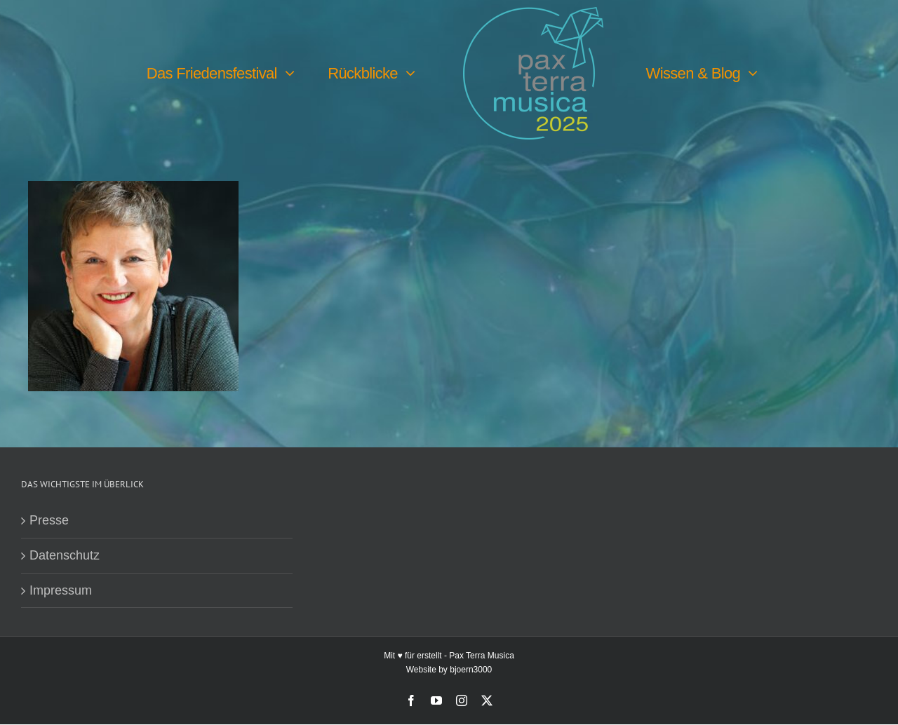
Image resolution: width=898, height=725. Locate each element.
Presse (49, 521)
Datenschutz (64, 556)
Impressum (60, 591)
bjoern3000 (471, 670)
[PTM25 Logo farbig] (533, 13)
